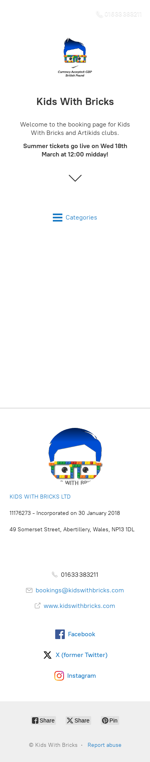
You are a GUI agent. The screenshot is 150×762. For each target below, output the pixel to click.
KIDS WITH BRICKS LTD (40, 496)
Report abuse (105, 745)
